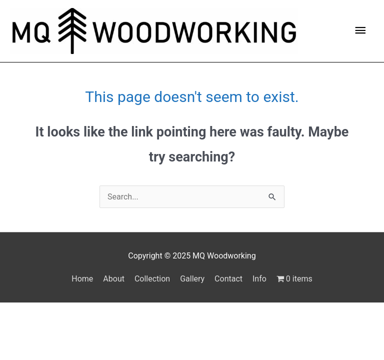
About (113, 279)
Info (259, 279)
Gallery (192, 279)
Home (82, 279)
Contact (228, 279)
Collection (152, 279)
